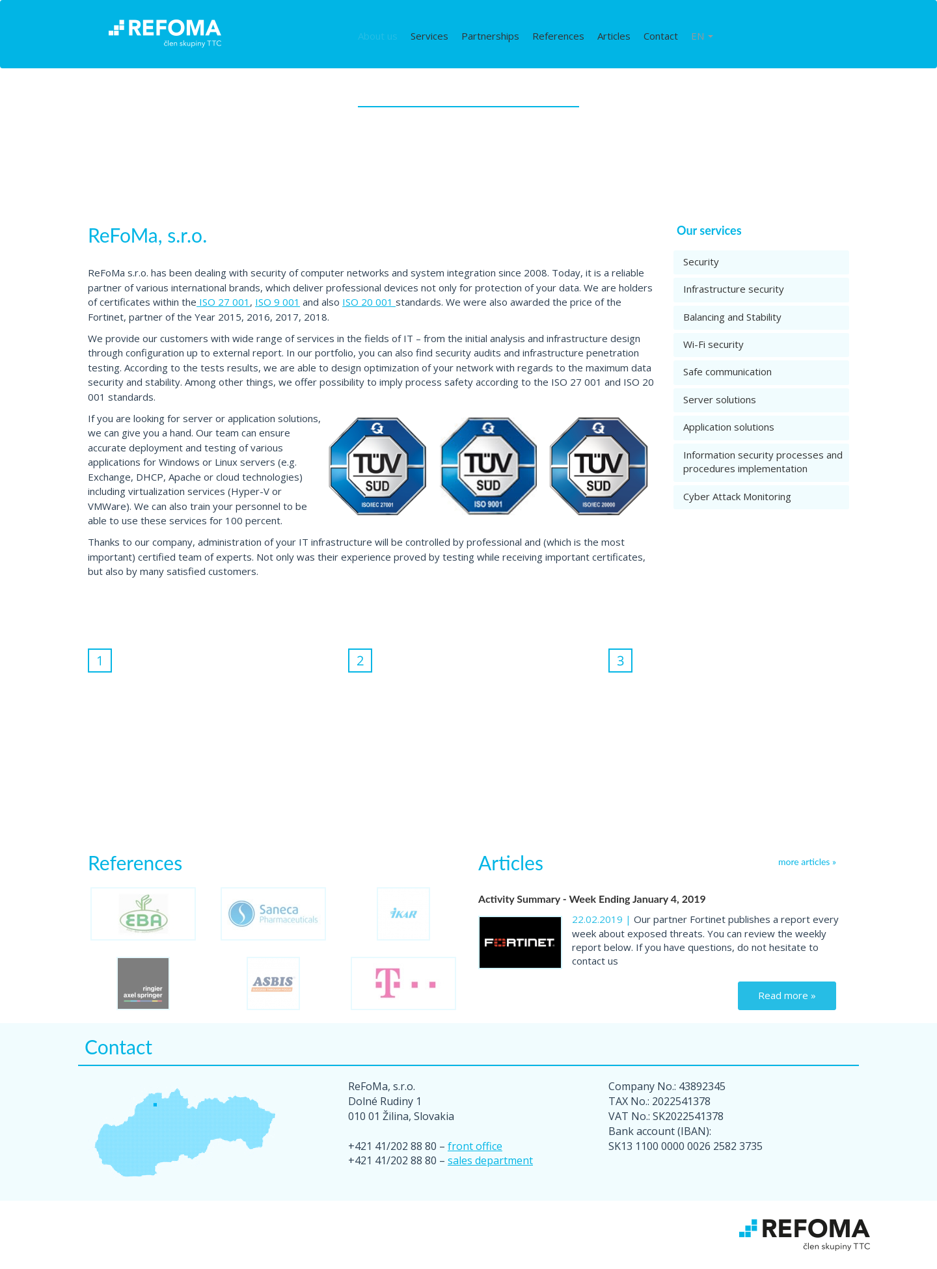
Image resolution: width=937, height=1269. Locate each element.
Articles (614, 35)
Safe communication (727, 371)
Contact (661, 35)
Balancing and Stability (732, 316)
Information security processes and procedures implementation (763, 461)
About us (378, 35)
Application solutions (728, 426)
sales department (490, 1160)
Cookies (527, 1252)
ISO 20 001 (369, 301)
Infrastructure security (733, 288)
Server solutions (719, 399)
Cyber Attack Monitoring (737, 496)
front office (475, 1146)
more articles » (807, 861)
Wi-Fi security (713, 344)
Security (701, 261)
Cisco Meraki (577, 1252)
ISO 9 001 (277, 301)
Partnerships (490, 35)
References (558, 35)
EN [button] (702, 35)
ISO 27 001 (223, 301)
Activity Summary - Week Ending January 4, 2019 (592, 898)
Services (429, 35)
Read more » (787, 995)
